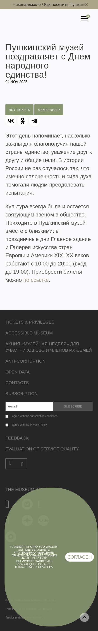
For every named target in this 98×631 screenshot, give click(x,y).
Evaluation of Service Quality (42, 449)
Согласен (79, 557)
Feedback (17, 438)
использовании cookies (37, 555)
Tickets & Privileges (29, 322)
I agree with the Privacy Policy (29, 424)
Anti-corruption (25, 361)
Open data (17, 372)
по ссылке (36, 280)
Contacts (17, 382)
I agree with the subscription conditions (34, 416)
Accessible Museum (29, 333)
